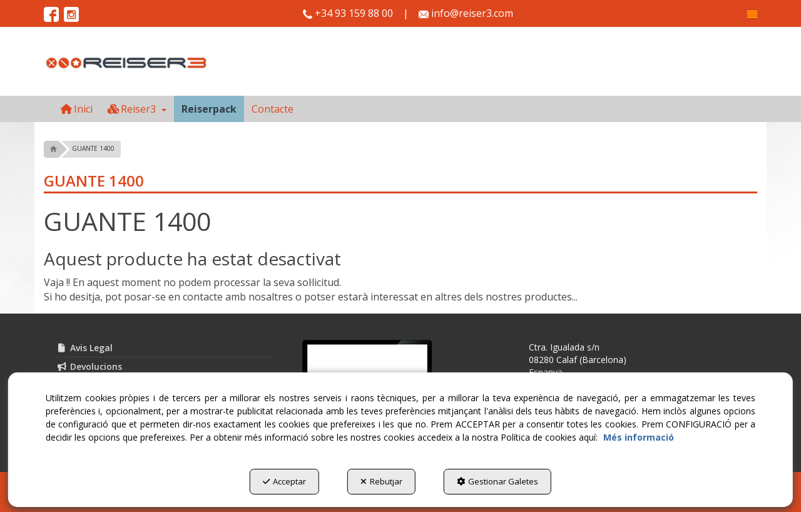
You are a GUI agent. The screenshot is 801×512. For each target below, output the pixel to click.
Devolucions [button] (89, 366)
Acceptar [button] (284, 481)
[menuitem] (752, 14)
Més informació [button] (638, 437)
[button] (752, 14)
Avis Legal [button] (84, 348)
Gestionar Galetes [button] (497, 481)
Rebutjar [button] (381, 481)
